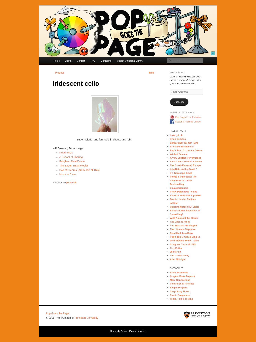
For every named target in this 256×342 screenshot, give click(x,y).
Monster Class (67, 174)
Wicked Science (178, 154)
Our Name (106, 60)
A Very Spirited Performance (185, 157)
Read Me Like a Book (181, 233)
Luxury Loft (176, 135)
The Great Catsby (179, 255)
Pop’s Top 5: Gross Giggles (185, 237)
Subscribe (179, 102)
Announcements (179, 272)
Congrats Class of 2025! (183, 244)
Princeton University (197, 315)
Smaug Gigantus (179, 188)
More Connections (180, 280)
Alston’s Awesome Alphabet (185, 195)
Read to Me (66, 152)
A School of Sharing (71, 156)
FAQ (92, 60)
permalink (71, 182)
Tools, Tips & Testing (181, 298)
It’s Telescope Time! (181, 173)
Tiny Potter (176, 248)
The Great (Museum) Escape (185, 165)
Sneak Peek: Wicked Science (186, 161)
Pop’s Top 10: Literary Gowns (186, 150)
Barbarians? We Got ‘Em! (184, 143)
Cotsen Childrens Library (188, 121)
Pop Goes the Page (57, 313)
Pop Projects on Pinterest (188, 117)
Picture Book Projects (182, 283)
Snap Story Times (180, 291)
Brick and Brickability (182, 146)
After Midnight (178, 259)
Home (57, 60)
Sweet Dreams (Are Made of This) (79, 169)
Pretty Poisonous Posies (183, 191)
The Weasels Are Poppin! (184, 225)
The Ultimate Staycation (183, 229)
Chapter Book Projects (182, 276)
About (68, 60)
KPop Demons (178, 139)
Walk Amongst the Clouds (184, 218)
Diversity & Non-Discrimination (128, 331)
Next (152, 73)
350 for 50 (175, 251)
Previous (58, 73)
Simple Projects (178, 287)
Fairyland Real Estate (72, 161)
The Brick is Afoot (180, 221)
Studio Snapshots (180, 295)
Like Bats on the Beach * (183, 169)
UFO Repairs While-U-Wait (184, 240)
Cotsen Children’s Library (130, 60)
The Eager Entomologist (73, 165)
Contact (81, 60)
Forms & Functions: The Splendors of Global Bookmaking (183, 180)
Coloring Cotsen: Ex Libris (184, 206)
